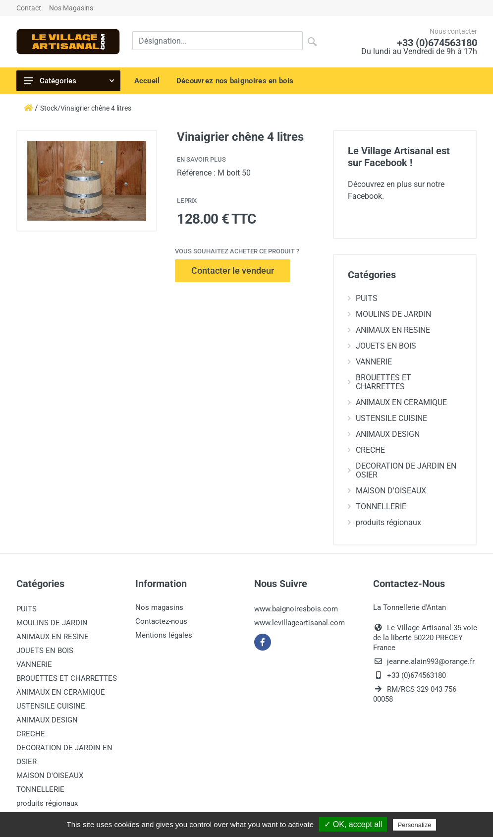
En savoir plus (201, 159)
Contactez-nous (161, 621)
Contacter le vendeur (232, 270)
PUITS (363, 298)
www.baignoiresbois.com (296, 608)
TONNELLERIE (377, 506)
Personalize (415, 825)
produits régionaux (384, 522)
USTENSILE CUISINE (387, 418)
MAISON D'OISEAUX (387, 490)
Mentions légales (163, 635)
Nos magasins (159, 607)
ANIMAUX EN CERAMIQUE (397, 402)
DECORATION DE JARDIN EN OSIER (402, 470)
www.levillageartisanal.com (299, 622)
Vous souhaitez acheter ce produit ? (237, 251)
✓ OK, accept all (353, 824)
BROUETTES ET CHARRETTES (379, 382)
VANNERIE (370, 361)
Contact (28, 7)
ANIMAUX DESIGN (384, 434)
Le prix (186, 200)
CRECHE (366, 450)
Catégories (69, 80)
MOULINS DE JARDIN (389, 314)
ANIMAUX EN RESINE (389, 330)
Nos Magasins (71, 7)
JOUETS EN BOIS (382, 346)
